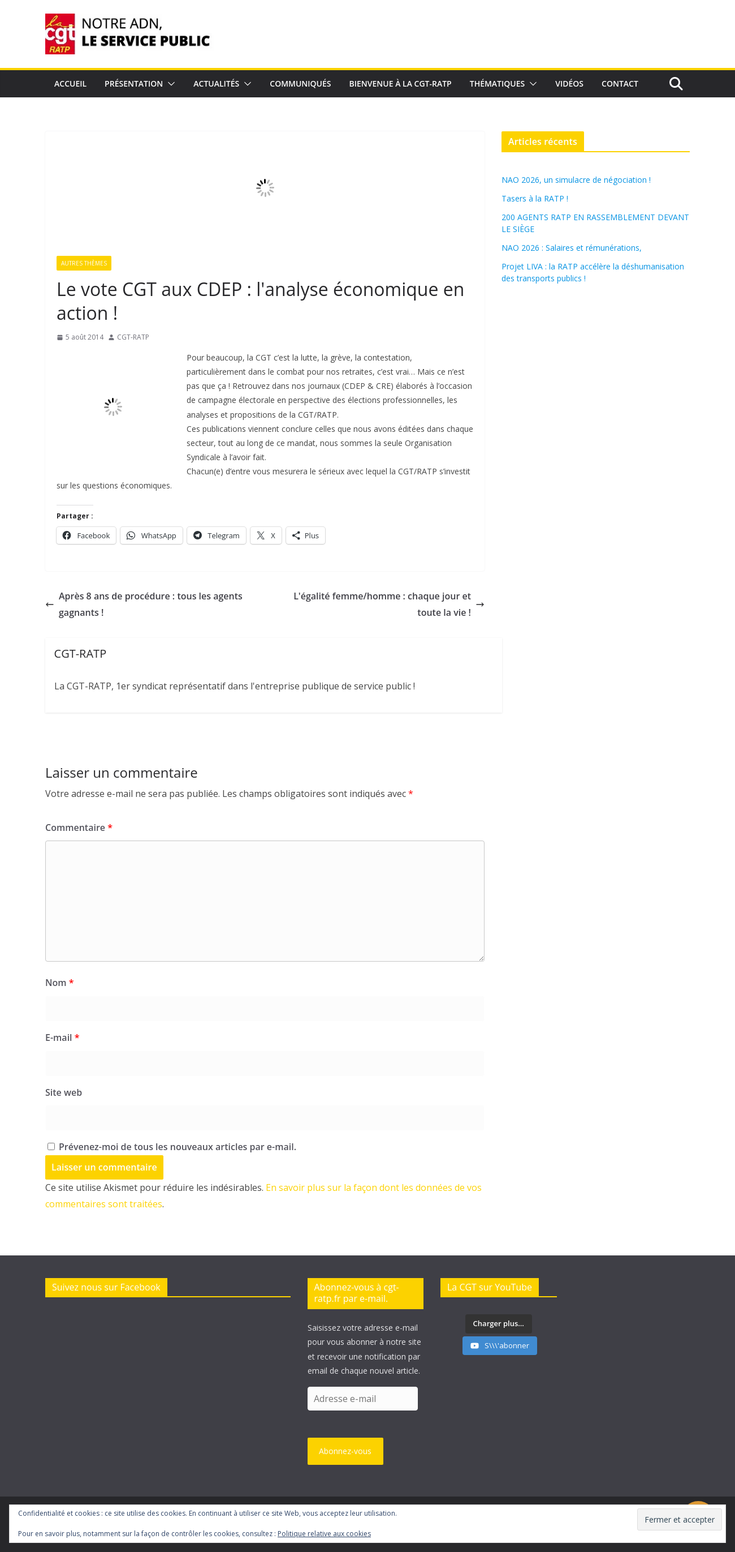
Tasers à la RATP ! (534, 198)
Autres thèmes (84, 263)
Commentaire (79, 827)
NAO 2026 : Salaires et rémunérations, (571, 247)
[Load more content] (498, 1324)
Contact (620, 83)
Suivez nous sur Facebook (106, 1287)
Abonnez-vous (345, 1451)
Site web (63, 1092)
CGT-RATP (133, 337)
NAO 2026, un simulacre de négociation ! (576, 179)
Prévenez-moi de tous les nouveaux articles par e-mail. (177, 1147)
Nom (59, 982)
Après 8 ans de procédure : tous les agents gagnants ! (144, 604)
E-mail (62, 1037)
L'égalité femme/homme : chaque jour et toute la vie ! (389, 604)
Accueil (70, 83)
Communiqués (300, 83)
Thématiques (497, 83)
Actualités (216, 83)
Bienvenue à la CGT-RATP (400, 83)
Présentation (134, 83)
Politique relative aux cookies (324, 1533)
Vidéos (569, 83)
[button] (169, 84)
